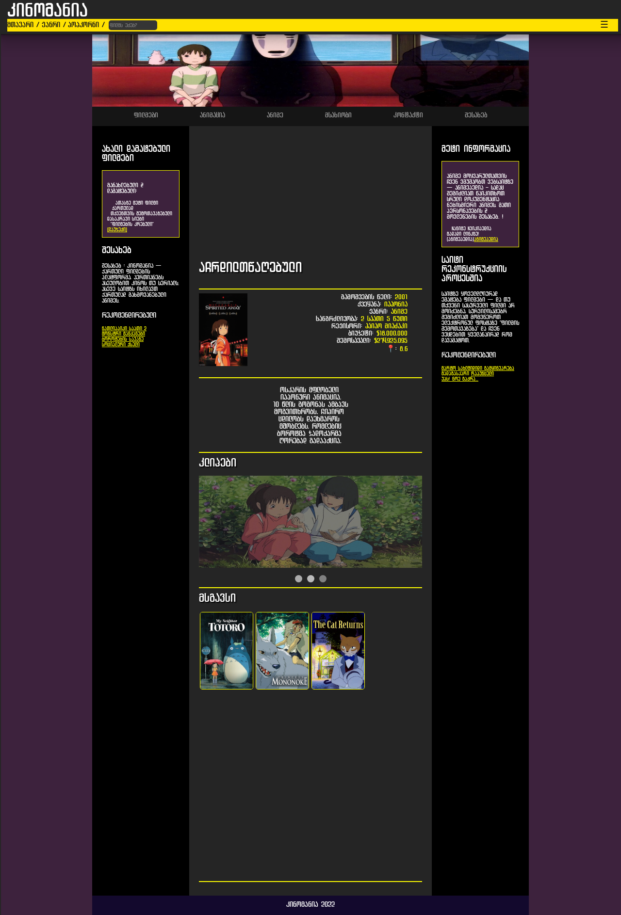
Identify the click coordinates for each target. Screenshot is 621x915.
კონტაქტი (408, 115)
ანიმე (275, 115)
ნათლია (109, 328)
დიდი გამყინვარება (493, 368)
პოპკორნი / (86, 24)
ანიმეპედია (486, 239)
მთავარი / (23, 24)
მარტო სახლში (457, 368)
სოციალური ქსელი (121, 344)
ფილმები (146, 115)
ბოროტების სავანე (123, 339)
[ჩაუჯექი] (117, 229)
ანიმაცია (212, 115)
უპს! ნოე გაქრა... (459, 379)
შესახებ (476, 115)
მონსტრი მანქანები (123, 334)
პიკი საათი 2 (132, 328)
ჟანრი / (54, 24)
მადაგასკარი (455, 373)
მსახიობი (338, 115)
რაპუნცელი (482, 373)
